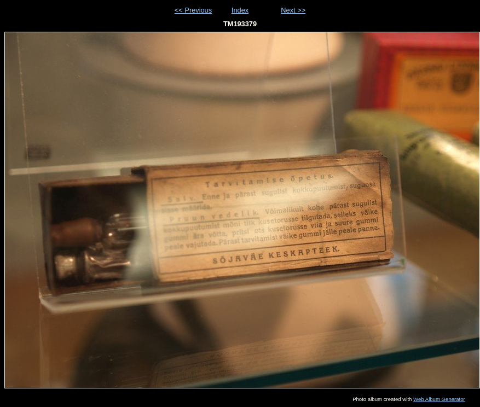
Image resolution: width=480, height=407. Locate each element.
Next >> (293, 10)
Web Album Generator (439, 399)
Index (240, 10)
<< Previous (193, 10)
